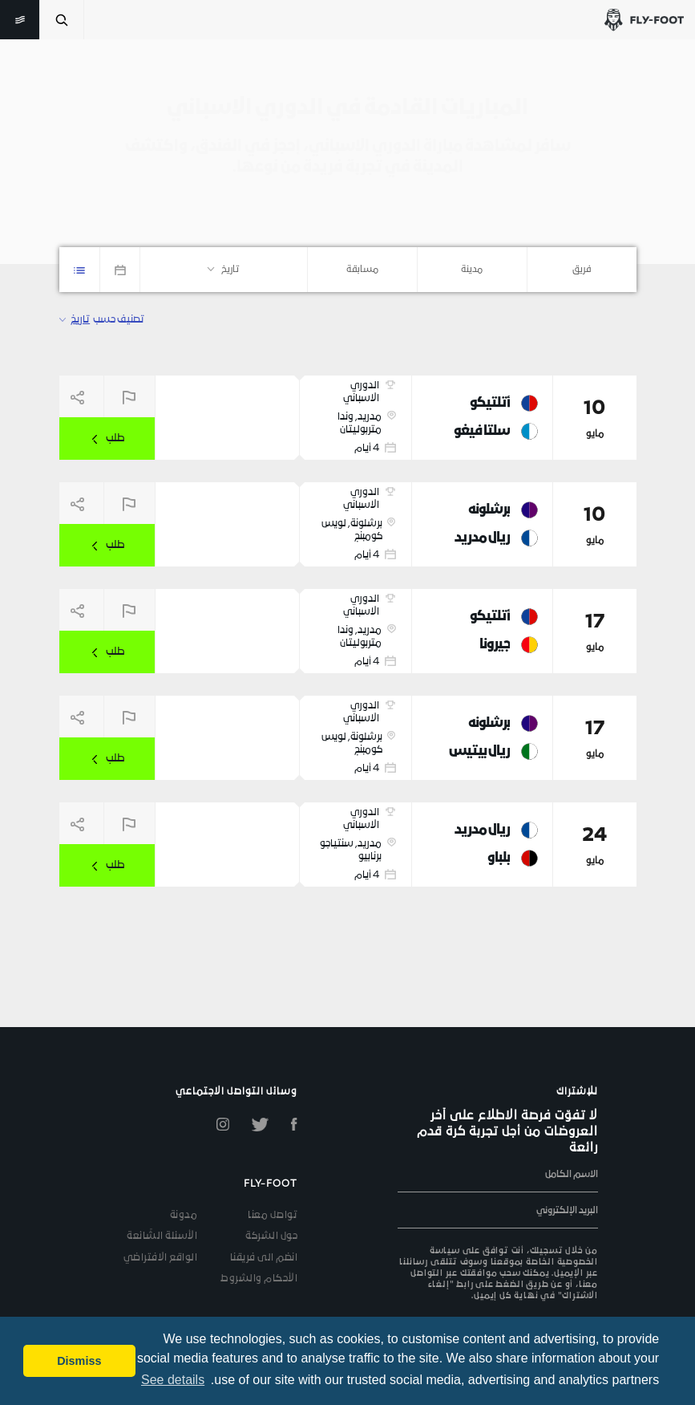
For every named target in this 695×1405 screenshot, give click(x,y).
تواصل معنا (272, 1215)
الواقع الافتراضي (160, 1258)
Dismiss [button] (79, 1360)
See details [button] (172, 1380)
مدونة (184, 1215)
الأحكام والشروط (258, 1279)
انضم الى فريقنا (264, 1258)
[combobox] (581, 269)
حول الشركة (271, 1236)
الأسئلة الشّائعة (162, 1236)
